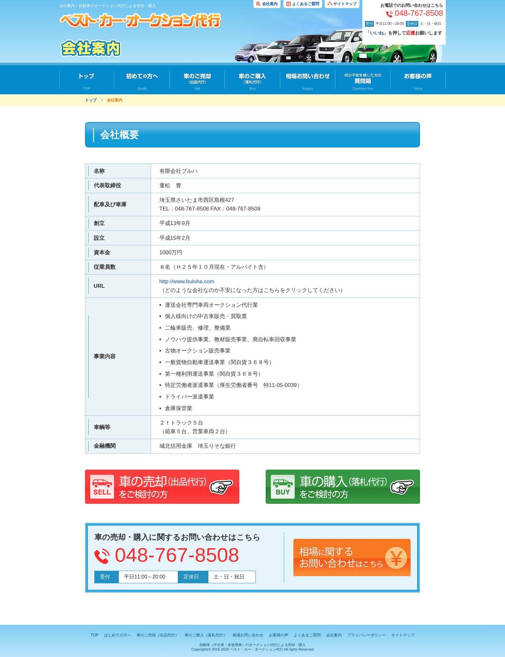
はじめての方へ (117, 635)
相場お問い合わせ (248, 635)
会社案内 (270, 4)
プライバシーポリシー (366, 635)
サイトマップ (345, 4)
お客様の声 (278, 635)
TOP (94, 635)
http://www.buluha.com (186, 281)
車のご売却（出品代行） (158, 635)
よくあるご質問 (305, 4)
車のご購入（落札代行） (206, 635)
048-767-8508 (177, 555)
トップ (91, 100)
